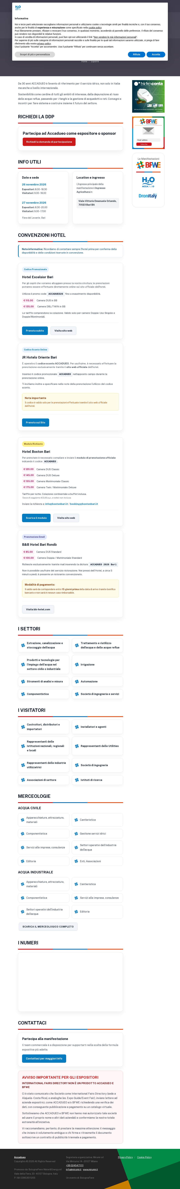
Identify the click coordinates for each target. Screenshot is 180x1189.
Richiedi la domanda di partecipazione (49, 141)
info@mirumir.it (73, 1169)
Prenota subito (35, 330)
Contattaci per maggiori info (44, 1057)
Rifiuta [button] (136, 54)
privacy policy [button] (44, 43)
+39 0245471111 (75, 1164)
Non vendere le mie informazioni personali (115, 37)
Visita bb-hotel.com (38, 608)
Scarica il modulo (36, 517)
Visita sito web (63, 330)
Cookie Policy (144, 1156)
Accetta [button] (156, 54)
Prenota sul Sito (35, 422)
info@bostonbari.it (56, 503)
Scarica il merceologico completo (48, 926)
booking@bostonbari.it (84, 503)
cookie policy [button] (95, 27)
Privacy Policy (125, 1156)
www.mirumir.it (90, 1169)
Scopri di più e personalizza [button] (35, 54)
